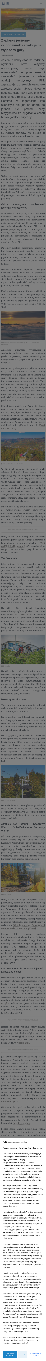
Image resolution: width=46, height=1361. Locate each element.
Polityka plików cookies (35, 1354)
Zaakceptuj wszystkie (10, 1354)
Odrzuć (22, 1354)
